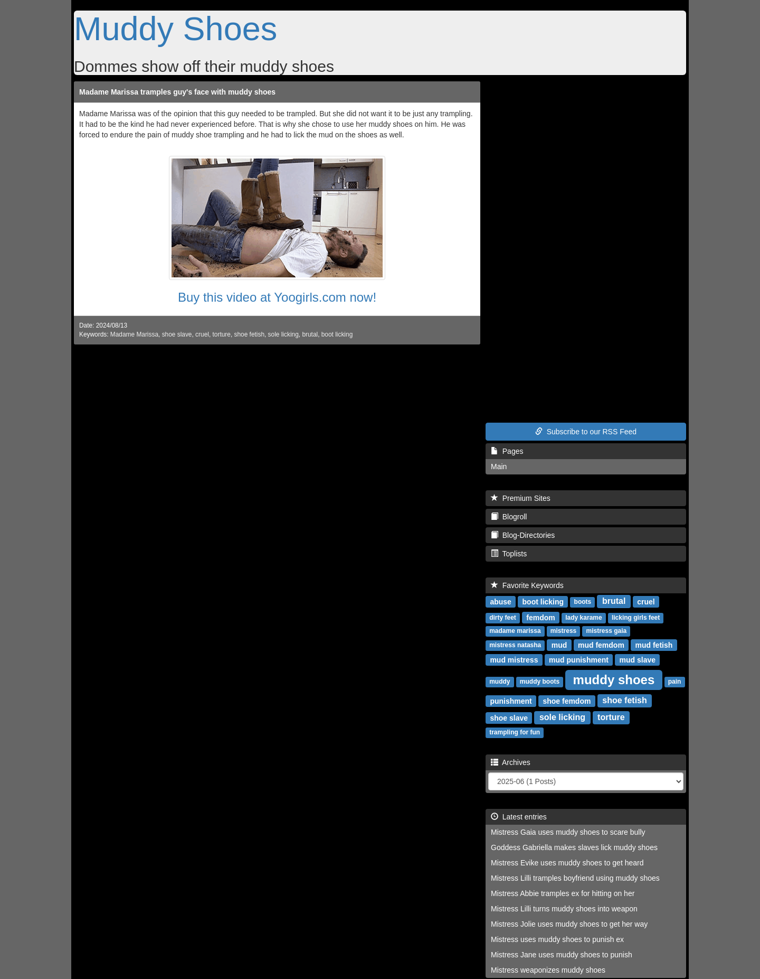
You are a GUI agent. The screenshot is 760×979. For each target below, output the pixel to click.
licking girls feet (636, 617)
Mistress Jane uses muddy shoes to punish (561, 954)
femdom (540, 617)
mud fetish (654, 644)
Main (499, 466)
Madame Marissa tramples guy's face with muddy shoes (177, 92)
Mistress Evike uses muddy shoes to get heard (567, 863)
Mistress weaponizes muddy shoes (548, 970)
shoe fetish (249, 334)
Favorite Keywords (527, 585)
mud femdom (601, 644)
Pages (507, 451)
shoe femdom (567, 700)
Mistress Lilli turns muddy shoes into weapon (564, 909)
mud (559, 644)
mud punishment (579, 659)
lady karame (583, 617)
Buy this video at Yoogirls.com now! (277, 297)
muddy (499, 681)
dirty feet (502, 617)
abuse (500, 601)
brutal (310, 334)
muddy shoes (614, 679)
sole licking (283, 334)
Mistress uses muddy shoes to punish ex (557, 939)
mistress (563, 631)
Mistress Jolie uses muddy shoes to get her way (569, 924)
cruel (202, 334)
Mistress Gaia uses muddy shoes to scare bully (568, 832)
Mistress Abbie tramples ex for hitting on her (562, 893)
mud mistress (514, 659)
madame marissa (514, 631)
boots (583, 601)
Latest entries (519, 817)
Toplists (509, 553)
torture (222, 334)
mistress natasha (515, 645)
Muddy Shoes (175, 28)
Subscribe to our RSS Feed (585, 431)
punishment (510, 700)
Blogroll (509, 516)
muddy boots (539, 681)
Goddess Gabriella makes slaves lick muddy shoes (574, 847)
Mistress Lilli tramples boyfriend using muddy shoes (575, 878)
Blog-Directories (523, 535)
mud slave (638, 659)
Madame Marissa (134, 334)
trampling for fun (514, 732)
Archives (510, 762)
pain (674, 681)
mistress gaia (606, 631)
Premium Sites (520, 498)
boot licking (337, 334)
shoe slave (177, 334)
